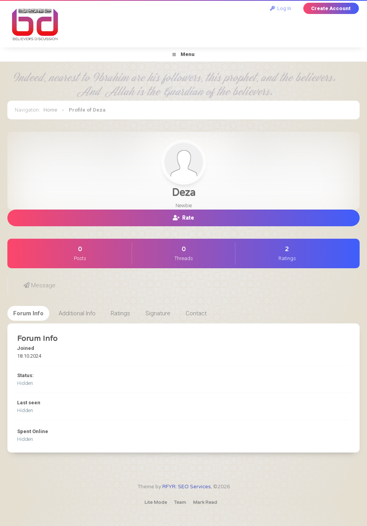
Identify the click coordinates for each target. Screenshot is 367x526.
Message (40, 285)
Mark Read (205, 502)
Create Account (331, 8)
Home (50, 110)
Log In (280, 8)
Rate (183, 218)
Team (180, 502)
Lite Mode (155, 502)
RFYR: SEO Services (186, 487)
